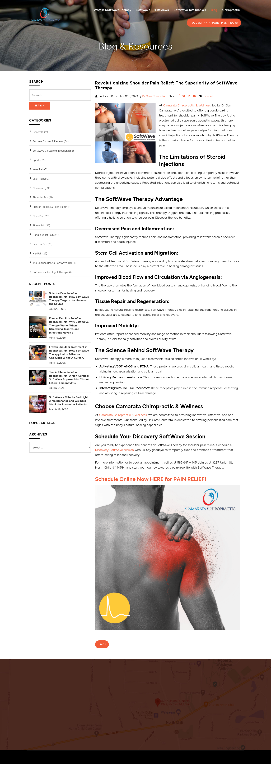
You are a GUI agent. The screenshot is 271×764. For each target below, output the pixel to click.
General (208, 96)
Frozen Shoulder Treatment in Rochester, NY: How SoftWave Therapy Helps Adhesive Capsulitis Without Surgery (69, 352)
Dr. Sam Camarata (153, 96)
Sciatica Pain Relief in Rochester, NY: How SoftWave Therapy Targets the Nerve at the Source (69, 298)
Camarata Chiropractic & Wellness (187, 105)
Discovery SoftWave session (114, 450)
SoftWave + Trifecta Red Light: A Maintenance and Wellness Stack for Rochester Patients (69, 400)
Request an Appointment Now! (214, 22)
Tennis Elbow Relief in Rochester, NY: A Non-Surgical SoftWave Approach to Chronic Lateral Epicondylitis (69, 377)
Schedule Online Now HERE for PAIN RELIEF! (152, 478)
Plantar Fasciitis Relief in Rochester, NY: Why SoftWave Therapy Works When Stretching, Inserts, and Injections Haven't (69, 325)
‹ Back (102, 644)
